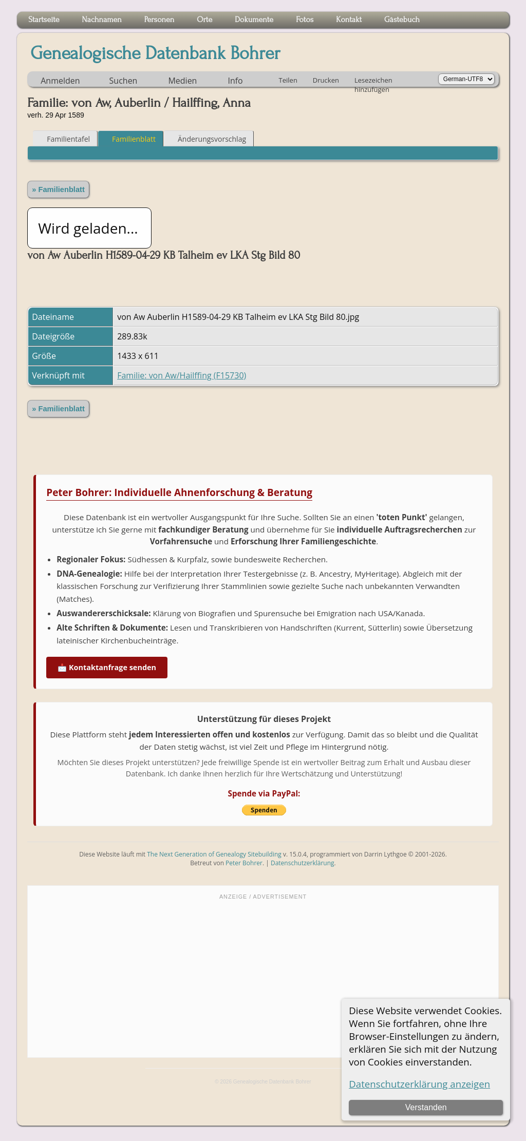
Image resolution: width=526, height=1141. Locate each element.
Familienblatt (129, 139)
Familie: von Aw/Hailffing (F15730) (181, 375)
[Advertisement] (263, 978)
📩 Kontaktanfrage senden (107, 667)
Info (235, 80)
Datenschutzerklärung (302, 863)
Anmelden (60, 80)
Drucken (326, 80)
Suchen (123, 80)
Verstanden (426, 1107)
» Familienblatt (58, 189)
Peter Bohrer (244, 863)
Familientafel (63, 139)
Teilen (288, 80)
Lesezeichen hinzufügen (373, 81)
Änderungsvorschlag (207, 139)
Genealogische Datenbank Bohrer (155, 53)
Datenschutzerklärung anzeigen (419, 1083)
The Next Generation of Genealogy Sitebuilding (214, 854)
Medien (182, 80)
